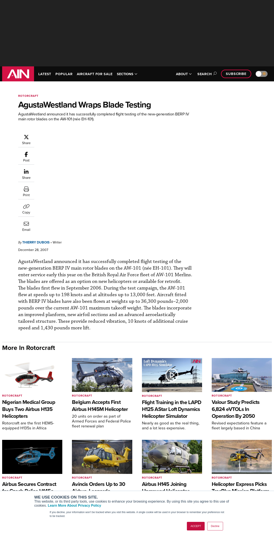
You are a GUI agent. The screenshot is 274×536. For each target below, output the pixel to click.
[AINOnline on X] (262, 447)
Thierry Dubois (61, 136)
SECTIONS (127, 74)
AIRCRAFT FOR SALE (95, 74)
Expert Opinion (154, 474)
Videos (148, 485)
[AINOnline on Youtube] (252, 447)
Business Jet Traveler (23, 485)
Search (206, 74)
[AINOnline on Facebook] (245, 447)
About (217, 468)
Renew (79, 480)
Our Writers (221, 474)
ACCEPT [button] (196, 526)
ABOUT (184, 74)
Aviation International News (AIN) (31, 474)
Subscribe (236, 73)
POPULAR (63, 74)
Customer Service (87, 474)
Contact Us (220, 485)
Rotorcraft (28, 96)
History (218, 480)
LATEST (44, 74)
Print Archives (153, 468)
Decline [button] (215, 526)
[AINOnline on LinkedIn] (270, 447)
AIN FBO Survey (19, 468)
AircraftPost (16, 480)
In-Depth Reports (155, 480)
